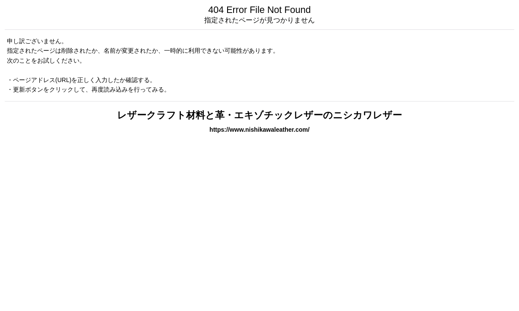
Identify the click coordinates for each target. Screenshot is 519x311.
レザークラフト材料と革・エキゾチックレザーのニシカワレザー (259, 115)
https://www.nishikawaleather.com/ (259, 129)
